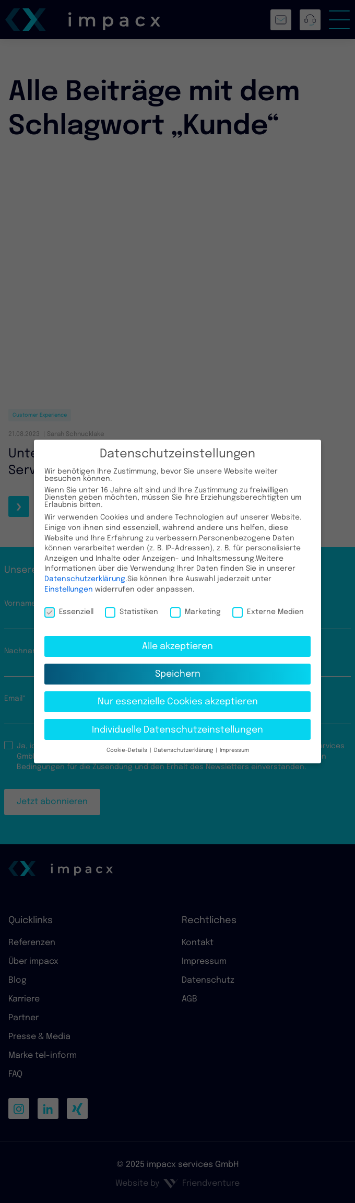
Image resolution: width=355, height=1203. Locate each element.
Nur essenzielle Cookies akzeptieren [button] (178, 694)
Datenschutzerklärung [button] (183, 742)
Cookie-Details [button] (127, 742)
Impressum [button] (233, 742)
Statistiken (131, 604)
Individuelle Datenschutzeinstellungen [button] (177, 721)
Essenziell (68, 604)
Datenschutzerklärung (84, 571)
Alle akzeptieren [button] (177, 638)
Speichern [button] (177, 666)
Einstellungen (68, 581)
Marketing (195, 604)
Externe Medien (268, 604)
